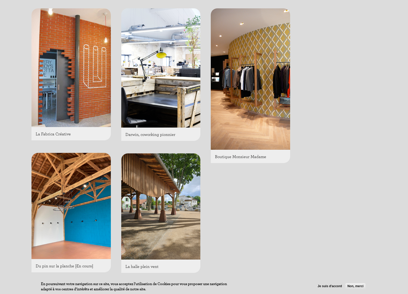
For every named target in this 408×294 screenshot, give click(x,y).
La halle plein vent (141, 266)
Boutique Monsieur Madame (240, 156)
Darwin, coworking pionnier (150, 134)
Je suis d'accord (330, 287)
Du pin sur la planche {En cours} (64, 266)
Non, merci (355, 287)
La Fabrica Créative (53, 134)
